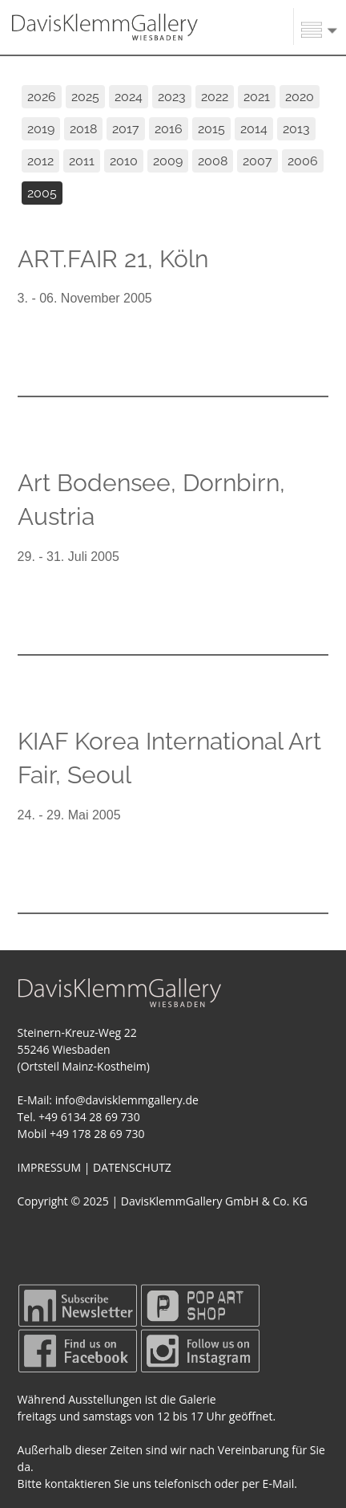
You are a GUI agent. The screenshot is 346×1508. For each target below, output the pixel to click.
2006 (303, 161)
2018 (83, 128)
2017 (125, 128)
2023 (172, 96)
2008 (212, 161)
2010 (124, 161)
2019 (40, 128)
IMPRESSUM (50, 1167)
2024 (129, 96)
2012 (40, 161)
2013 (296, 128)
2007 (257, 161)
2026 (41, 96)
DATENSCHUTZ (132, 1167)
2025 (85, 96)
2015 (211, 128)
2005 (42, 193)
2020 (299, 96)
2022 (214, 96)
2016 (169, 128)
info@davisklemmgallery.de (127, 1100)
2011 (82, 161)
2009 (168, 161)
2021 (256, 96)
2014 (254, 128)
